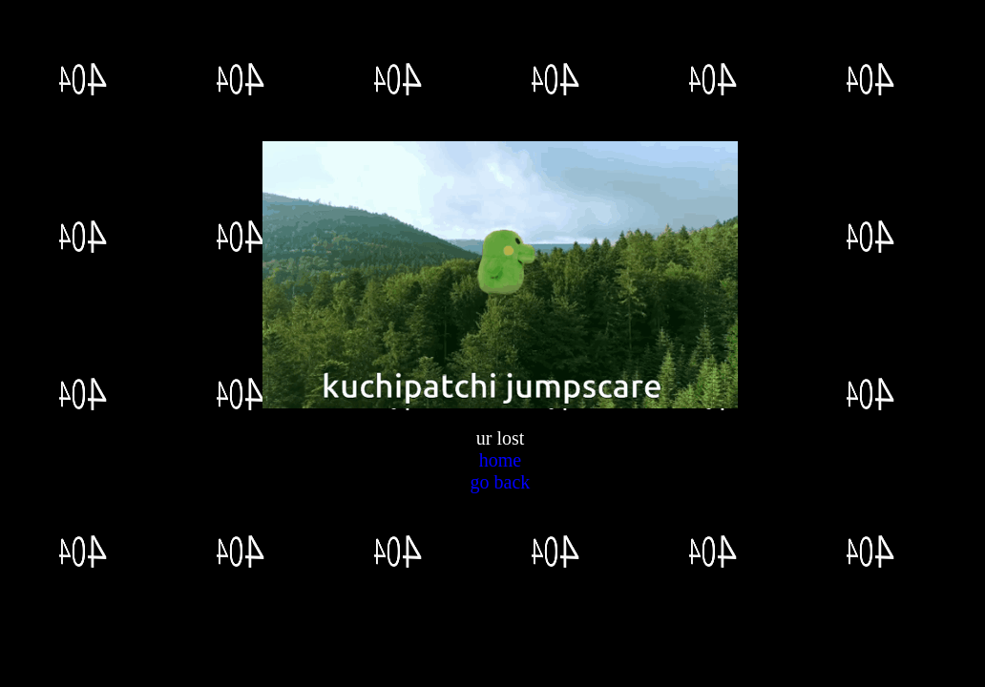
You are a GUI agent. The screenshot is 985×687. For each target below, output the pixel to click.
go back (501, 481)
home (500, 459)
